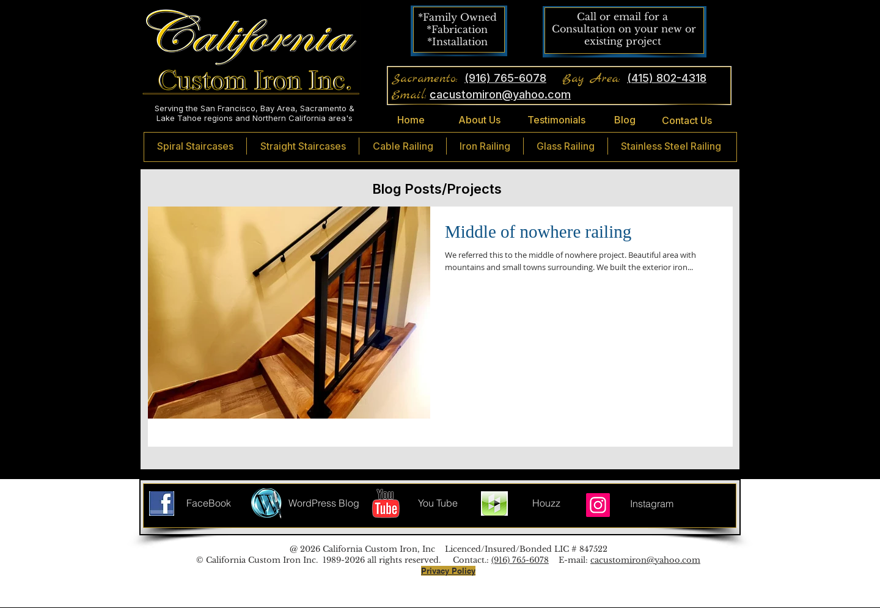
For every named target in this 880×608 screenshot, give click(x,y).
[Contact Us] (686, 120)
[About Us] (479, 120)
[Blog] (624, 120)
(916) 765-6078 (520, 560)
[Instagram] (598, 505)
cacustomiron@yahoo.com (645, 560)
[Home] (410, 120)
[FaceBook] (209, 503)
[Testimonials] (556, 120)
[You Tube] (438, 503)
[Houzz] (546, 503)
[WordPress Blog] (323, 503)
